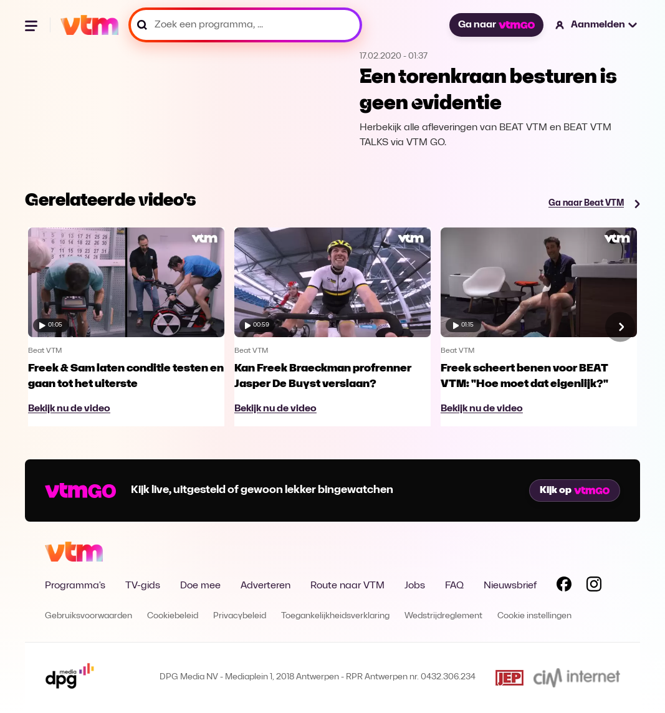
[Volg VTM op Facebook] (564, 586)
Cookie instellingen (534, 616)
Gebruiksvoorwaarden (88, 616)
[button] (596, 24)
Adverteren (265, 586)
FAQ (454, 586)
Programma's (75, 586)
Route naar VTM (347, 586)
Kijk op (575, 490)
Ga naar (496, 25)
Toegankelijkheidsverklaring (335, 616)
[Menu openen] (32, 24)
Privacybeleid (239, 616)
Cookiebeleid (172, 616)
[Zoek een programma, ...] (245, 25)
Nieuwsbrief (510, 586)
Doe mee (200, 586)
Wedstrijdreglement (443, 616)
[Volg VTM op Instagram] (593, 586)
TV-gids (142, 586)
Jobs (414, 586)
